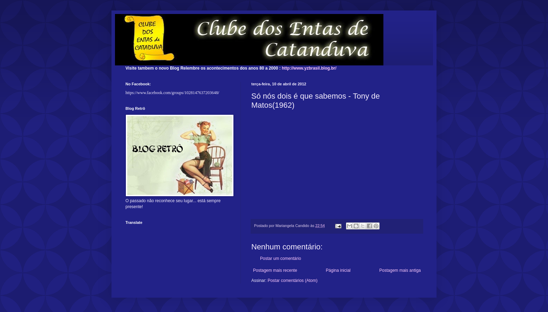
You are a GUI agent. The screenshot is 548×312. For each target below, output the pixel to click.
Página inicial (338, 270)
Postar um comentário (280, 258)
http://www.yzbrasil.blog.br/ (309, 68)
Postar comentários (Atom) (293, 280)
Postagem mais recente (275, 270)
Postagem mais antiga (400, 270)
